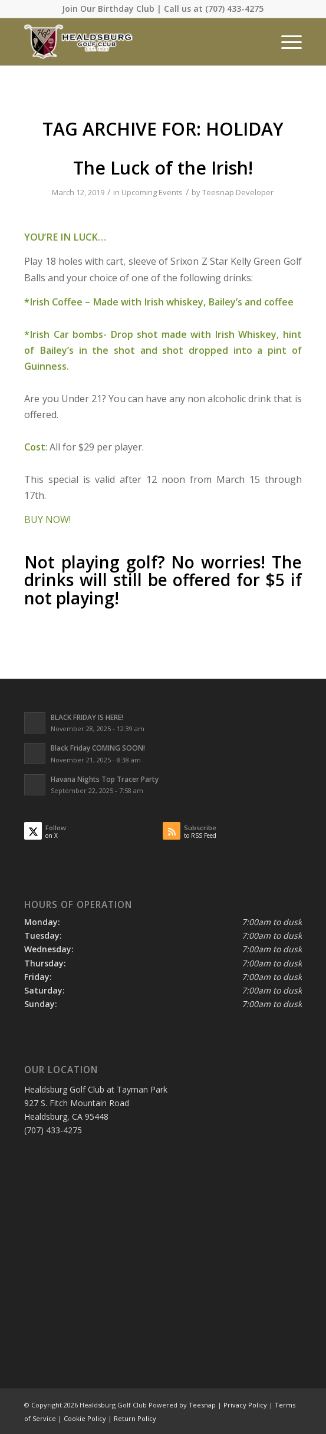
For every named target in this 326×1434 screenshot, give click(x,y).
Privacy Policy (245, 1404)
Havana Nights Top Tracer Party (105, 779)
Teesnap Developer (238, 192)
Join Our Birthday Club (108, 8)
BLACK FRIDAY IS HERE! (87, 717)
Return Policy (135, 1418)
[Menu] (285, 41)
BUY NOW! (47, 519)
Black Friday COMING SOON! (98, 747)
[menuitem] (285, 41)
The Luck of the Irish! (163, 168)
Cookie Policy (85, 1418)
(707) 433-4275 (234, 8)
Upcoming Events (152, 192)
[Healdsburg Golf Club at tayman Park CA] (135, 41)
